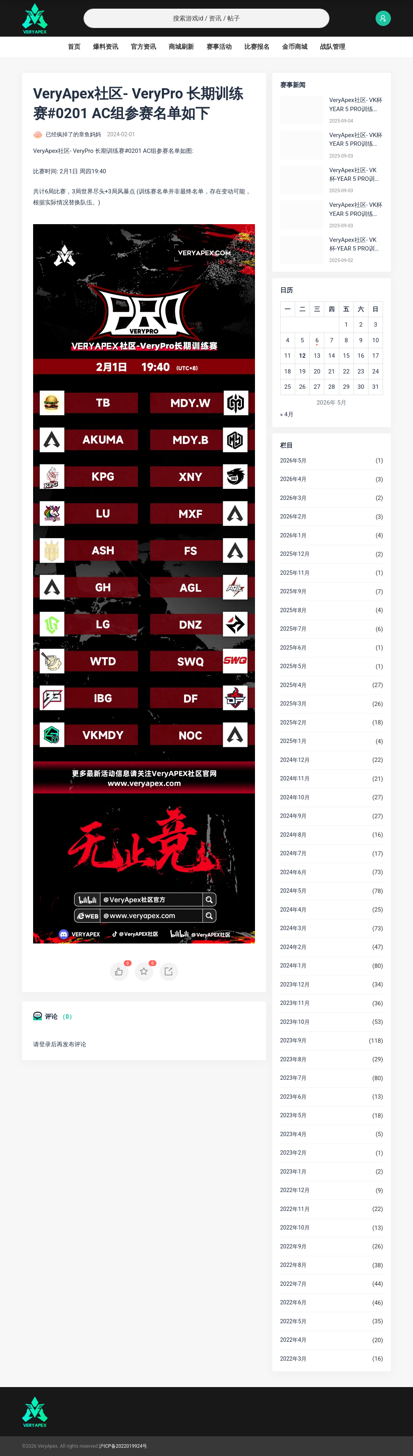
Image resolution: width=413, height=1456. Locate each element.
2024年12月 (295, 760)
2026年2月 (293, 516)
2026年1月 (293, 535)
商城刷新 (181, 46)
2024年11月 (295, 778)
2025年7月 (293, 629)
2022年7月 (293, 1284)
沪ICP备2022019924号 (123, 1446)
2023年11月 (295, 1003)
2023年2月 (293, 1153)
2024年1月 (293, 965)
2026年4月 (293, 479)
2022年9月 (293, 1246)
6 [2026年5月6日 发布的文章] (316, 340)
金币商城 (294, 46)
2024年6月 (293, 872)
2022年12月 (295, 1190)
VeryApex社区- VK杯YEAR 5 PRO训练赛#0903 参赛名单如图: (356, 209)
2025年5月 (293, 666)
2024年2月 (293, 947)
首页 (74, 46)
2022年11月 (295, 1209)
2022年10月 (295, 1227)
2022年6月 (293, 1302)
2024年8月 (293, 835)
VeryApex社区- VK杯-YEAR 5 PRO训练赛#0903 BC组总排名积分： (355, 175)
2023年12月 (295, 984)
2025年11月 (295, 573)
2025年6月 (293, 647)
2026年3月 (293, 498)
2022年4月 (293, 1340)
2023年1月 (293, 1171)
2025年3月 (293, 703)
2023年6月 (293, 1097)
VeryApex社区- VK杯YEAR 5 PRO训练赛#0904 (356, 105)
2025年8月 (293, 610)
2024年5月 (293, 891)
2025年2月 (293, 722)
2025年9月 (293, 591)
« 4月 (287, 414)
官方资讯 (143, 46)
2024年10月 (295, 797)
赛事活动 (219, 46)
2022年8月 (293, 1265)
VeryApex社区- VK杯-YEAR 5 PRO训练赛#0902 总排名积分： (355, 244)
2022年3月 (293, 1359)
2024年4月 (293, 909)
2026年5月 (293, 460)
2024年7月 (293, 853)
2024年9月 (293, 816)
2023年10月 (295, 1022)
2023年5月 (293, 1115)
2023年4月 (293, 1134)
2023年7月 (293, 1078)
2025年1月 (293, 741)
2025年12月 (295, 554)
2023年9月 (293, 1040)
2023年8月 (293, 1059)
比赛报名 (257, 46)
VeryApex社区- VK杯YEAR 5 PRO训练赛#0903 (356, 140)
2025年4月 (293, 685)
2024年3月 (293, 928)
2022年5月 (293, 1321)
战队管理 (332, 46)
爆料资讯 (105, 46)
